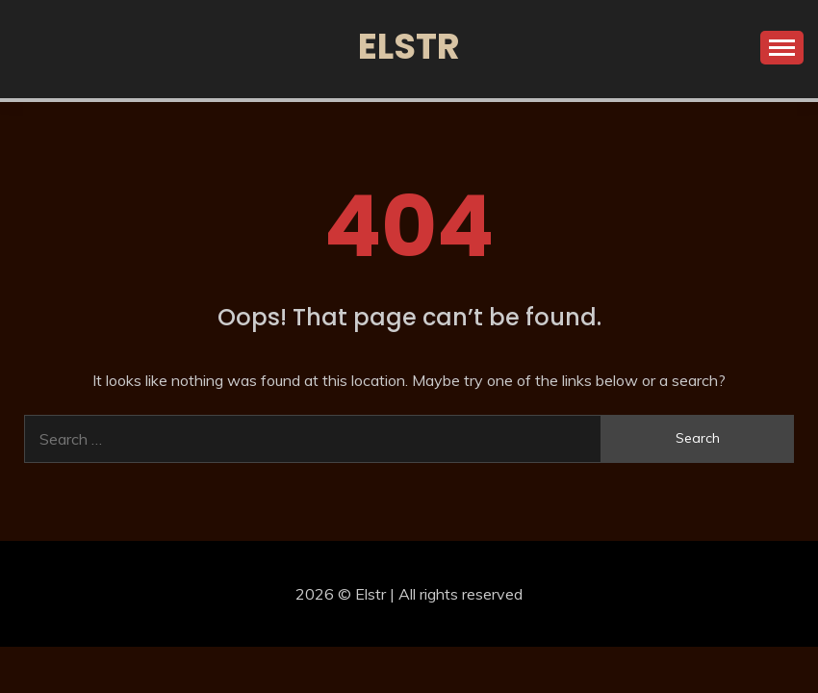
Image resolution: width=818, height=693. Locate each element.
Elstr (409, 46)
